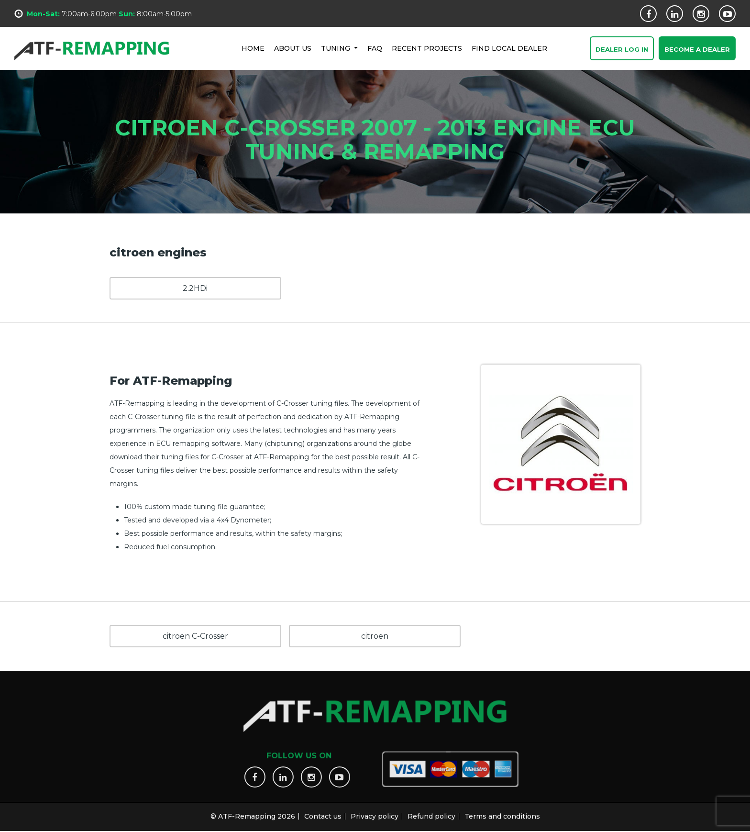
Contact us (323, 812)
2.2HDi (195, 288)
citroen (374, 636)
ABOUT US (292, 48)
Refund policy (431, 812)
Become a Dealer (697, 49)
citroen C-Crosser (195, 636)
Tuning (336, 48)
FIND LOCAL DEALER (509, 48)
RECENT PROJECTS (427, 48)
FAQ (374, 48)
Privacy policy (374, 812)
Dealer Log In (622, 49)
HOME (253, 48)
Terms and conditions (502, 812)
